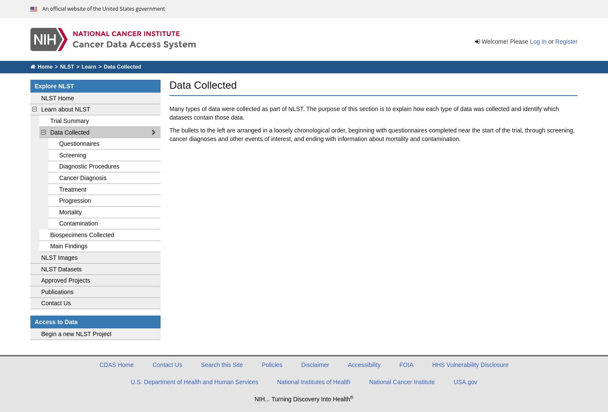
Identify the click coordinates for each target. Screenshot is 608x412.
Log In (538, 41)
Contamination (78, 223)
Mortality (70, 212)
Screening (72, 155)
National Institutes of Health (313, 382)
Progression (75, 200)
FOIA (406, 364)
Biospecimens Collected (82, 235)
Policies (272, 364)
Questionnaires (79, 143)
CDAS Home (116, 364)
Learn (89, 67)
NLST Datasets (61, 269)
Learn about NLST (65, 109)
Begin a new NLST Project (76, 334)
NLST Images (59, 257)
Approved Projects (65, 280)
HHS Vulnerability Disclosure (470, 364)
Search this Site (222, 364)
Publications (57, 292)
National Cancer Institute (402, 382)
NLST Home (57, 98)
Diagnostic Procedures (89, 166)
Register (566, 41)
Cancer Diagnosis (83, 177)
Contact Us (56, 303)
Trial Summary (69, 120)
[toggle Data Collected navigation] (43, 132)
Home (41, 67)
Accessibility (364, 364)
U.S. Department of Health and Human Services (194, 382)
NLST (67, 67)
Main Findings (68, 246)
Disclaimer (315, 364)
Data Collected (104, 132)
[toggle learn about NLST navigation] (34, 109)
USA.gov (465, 382)
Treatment (72, 189)
